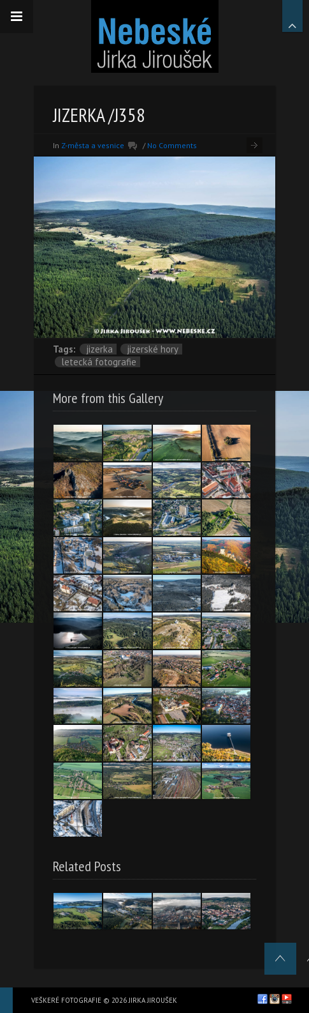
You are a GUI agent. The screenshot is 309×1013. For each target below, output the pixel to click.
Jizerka (99, 349)
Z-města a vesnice (92, 145)
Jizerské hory (152, 349)
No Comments (172, 145)
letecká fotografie (98, 361)
